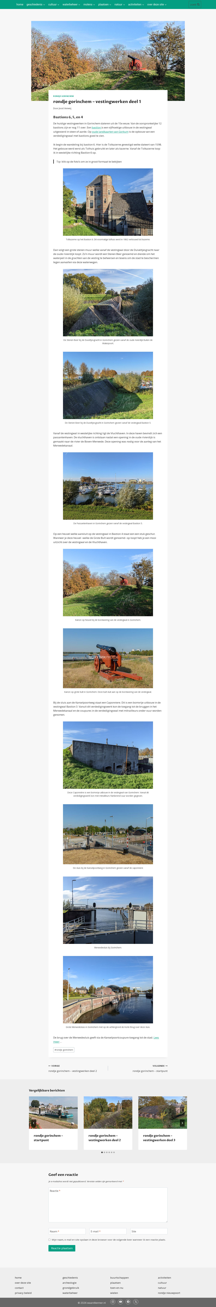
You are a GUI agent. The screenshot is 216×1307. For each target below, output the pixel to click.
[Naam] (67, 1231)
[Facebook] (128, 1301)
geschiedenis (70, 1277)
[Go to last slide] (33, 1123)
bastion (96, 127)
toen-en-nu (116, 1287)
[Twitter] (135, 1301)
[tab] (102, 1152)
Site (134, 1231)
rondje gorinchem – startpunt (139, 1068)
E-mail (95, 1231)
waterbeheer (70, 1293)
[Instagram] (112, 1301)
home (19, 4)
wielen (114, 1293)
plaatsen (115, 1282)
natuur (162, 1287)
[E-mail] (108, 1231)
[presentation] (53, 1112)
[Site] (149, 1231)
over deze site (23, 1282)
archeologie (69, 1282)
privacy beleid (23, 1293)
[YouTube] (120, 1301)
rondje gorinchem (63, 96)
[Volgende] (182, 1123)
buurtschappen (119, 1277)
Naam (54, 1231)
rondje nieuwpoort (169, 1293)
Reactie (55, 1190)
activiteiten (164, 1277)
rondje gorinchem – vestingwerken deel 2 (76, 1068)
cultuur (162, 1282)
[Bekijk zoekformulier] (195, 4)
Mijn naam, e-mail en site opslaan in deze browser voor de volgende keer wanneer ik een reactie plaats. (109, 1239)
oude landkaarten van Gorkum (110, 131)
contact (19, 1287)
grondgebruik (71, 1287)
